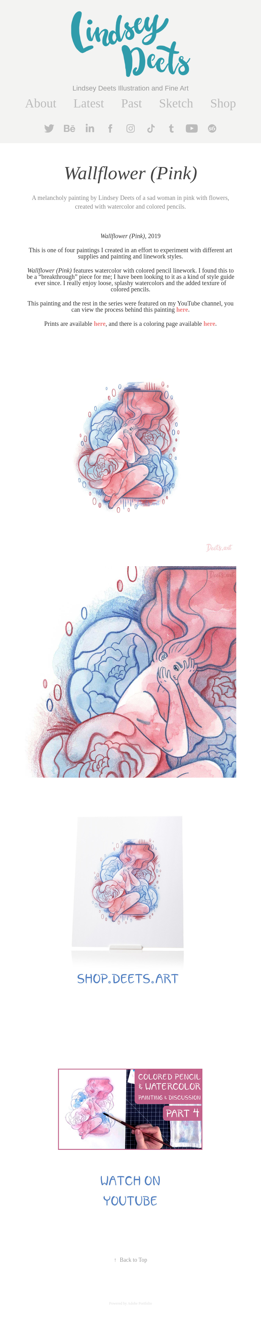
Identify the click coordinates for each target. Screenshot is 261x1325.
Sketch (176, 103)
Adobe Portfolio (140, 1303)
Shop (223, 103)
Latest (88, 103)
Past (131, 103)
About (40, 103)
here (99, 323)
